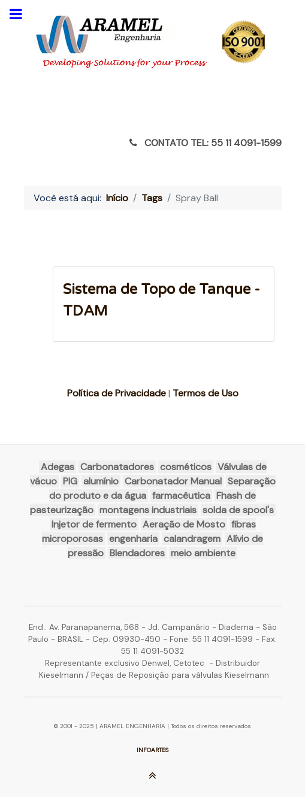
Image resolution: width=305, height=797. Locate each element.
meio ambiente (203, 553)
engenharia (133, 538)
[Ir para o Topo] (152, 777)
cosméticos (186, 466)
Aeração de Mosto (184, 524)
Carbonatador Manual (173, 481)
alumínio (101, 481)
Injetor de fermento (94, 524)
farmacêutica (181, 495)
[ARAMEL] (153, 42)
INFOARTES (152, 750)
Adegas (57, 466)
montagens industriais (148, 510)
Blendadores (137, 553)
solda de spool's (238, 510)
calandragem (192, 538)
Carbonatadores (117, 466)
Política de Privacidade (116, 393)
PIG (70, 481)
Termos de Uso (205, 393)
